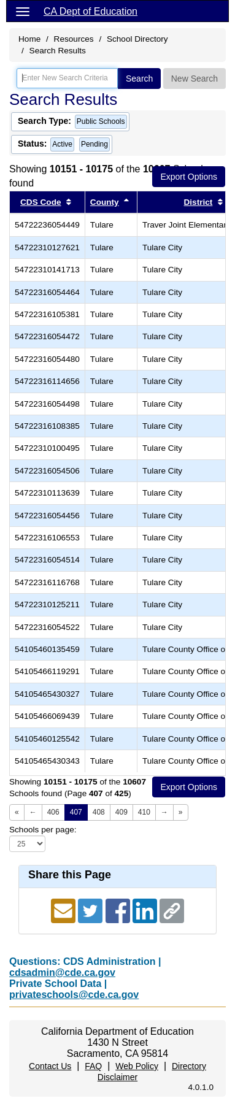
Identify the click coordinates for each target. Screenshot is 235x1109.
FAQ (93, 1066)
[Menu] (22, 11)
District (198, 202)
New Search (194, 78)
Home (29, 39)
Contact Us (50, 1066)
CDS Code (40, 202)
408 (99, 812)
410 (144, 812)
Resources (74, 39)
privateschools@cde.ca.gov (74, 994)
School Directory (137, 39)
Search (139, 78)
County (104, 202)
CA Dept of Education (90, 11)
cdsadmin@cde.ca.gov (62, 972)
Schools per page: (43, 829)
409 (121, 812)
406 (53, 812)
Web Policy (136, 1066)
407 (76, 812)
